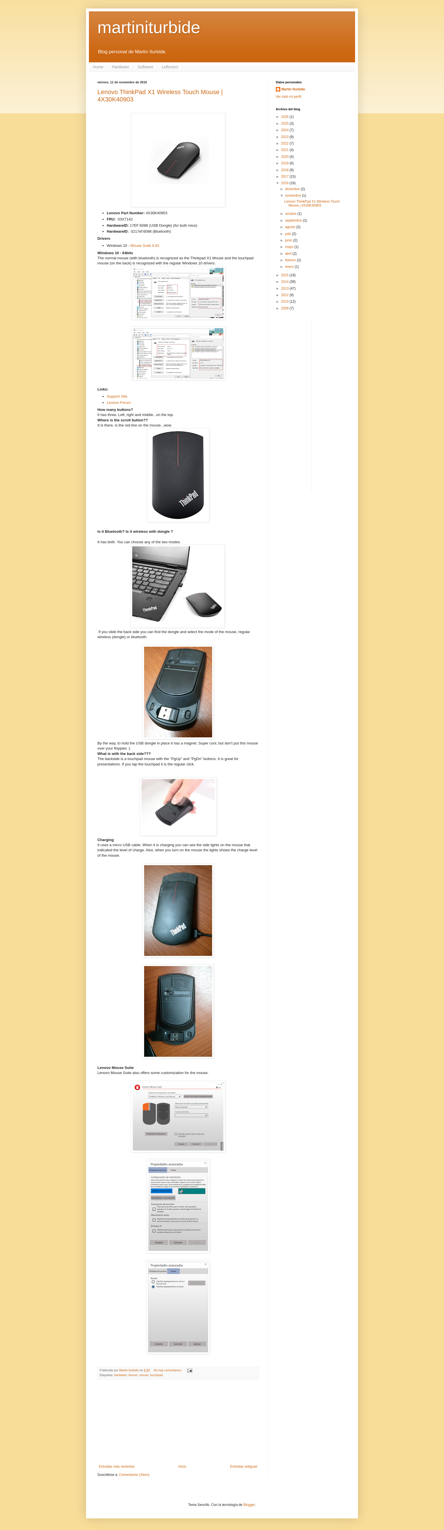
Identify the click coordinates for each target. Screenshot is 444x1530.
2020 (285, 157)
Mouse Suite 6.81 (145, 245)
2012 (285, 295)
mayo (289, 247)
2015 (285, 275)
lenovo (133, 1375)
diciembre (293, 189)
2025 (285, 124)
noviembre (293, 196)
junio (289, 240)
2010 (285, 302)
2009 (285, 308)
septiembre (294, 220)
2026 (285, 117)
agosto (290, 227)
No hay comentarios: (168, 1370)
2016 (285, 183)
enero (290, 267)
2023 (285, 137)
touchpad (156, 1375)
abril (289, 254)
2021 (285, 150)
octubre (291, 214)
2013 (285, 288)
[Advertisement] (178, 1422)
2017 (285, 177)
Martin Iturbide (293, 89)
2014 (285, 282)
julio (288, 234)
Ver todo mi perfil (288, 97)
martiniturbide (148, 27)
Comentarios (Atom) (134, 1475)
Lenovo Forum (119, 402)
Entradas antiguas (243, 1467)
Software (145, 67)
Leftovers (170, 67)
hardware (120, 1375)
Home (98, 67)
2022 (285, 143)
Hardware (120, 67)
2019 (285, 163)
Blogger (249, 1505)
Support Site (117, 396)
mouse (143, 1375)
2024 (285, 130)
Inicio (182, 1467)
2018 (285, 170)
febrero (291, 260)
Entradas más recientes (117, 1467)
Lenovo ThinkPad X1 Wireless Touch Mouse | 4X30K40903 (312, 203)
